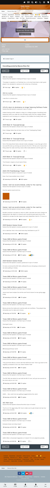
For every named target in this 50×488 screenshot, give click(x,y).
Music (12, 16)
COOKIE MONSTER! (29, 461)
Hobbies (17, 16)
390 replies (17, 119)
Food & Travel (29, 16)
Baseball (17, 14)
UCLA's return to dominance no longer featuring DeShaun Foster (25, 107)
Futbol (31, 14)
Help (17, 18)
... (33, 16)
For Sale (22, 18)
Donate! (20, 461)
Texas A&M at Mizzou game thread (15, 239)
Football (4, 14)
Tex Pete (19, 241)
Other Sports (25, 14)
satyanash (19, 109)
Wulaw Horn (20, 126)
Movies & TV (5, 16)
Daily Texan (37, 16)
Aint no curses (8, 77)
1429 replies (23, 179)
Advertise (40, 18)
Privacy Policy (28, 476)
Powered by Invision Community (25, 480)
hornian (19, 186)
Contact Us (36, 476)
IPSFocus (15, 476)
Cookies (43, 476)
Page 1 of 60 (24, 70)
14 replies (15, 87)
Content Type (8, 58)
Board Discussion (31, 18)
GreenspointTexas (21, 78)
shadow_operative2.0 (22, 227)
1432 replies (22, 413)
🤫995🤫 (37, 14)
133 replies (17, 133)
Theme (21, 476)
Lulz (22, 16)
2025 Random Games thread (12, 225)
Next (43, 70)
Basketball (11, 14)
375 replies (22, 244)
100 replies (23, 201)
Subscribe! (14, 461)
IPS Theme (8, 476)
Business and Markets (15, 459)
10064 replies (23, 233)
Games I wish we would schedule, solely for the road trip (22, 185)
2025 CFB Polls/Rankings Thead (14, 171)
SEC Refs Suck (8, 403)
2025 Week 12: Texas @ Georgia (13, 125)
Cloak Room (11, 18)
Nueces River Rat (7, 78)
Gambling (44, 14)
